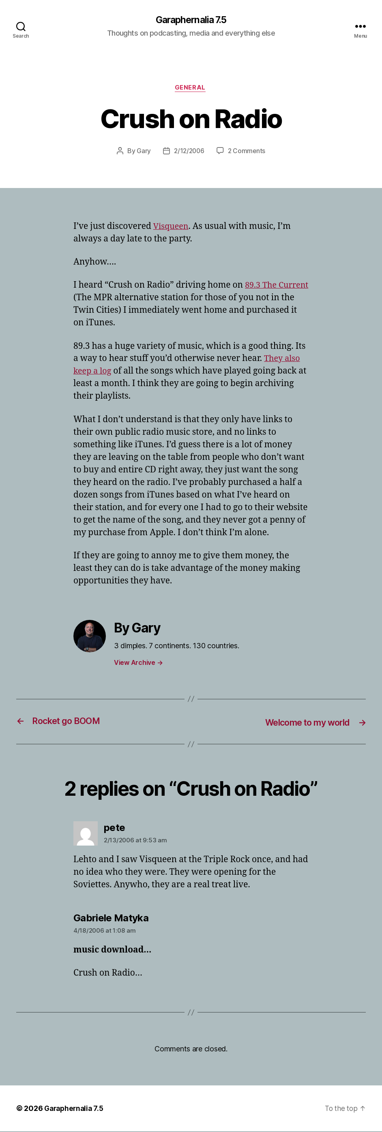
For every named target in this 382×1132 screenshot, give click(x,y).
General (191, 89)
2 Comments (247, 152)
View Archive (138, 664)
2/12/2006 (189, 152)
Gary (142, 152)
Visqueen (172, 227)
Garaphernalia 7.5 (191, 20)
